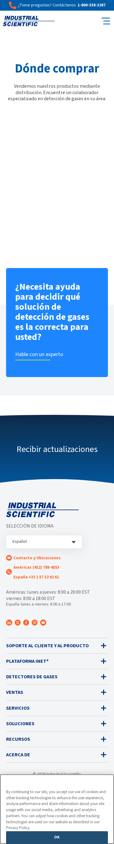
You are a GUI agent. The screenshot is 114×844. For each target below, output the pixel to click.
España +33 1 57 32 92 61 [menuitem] (36, 577)
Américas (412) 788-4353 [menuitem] (36, 567)
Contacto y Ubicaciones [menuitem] (37, 558)
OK (57, 837)
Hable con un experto (39, 354)
